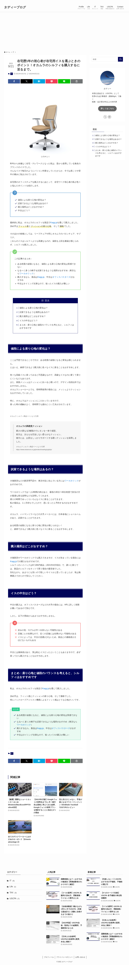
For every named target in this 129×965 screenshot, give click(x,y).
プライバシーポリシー (64, 957)
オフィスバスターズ (61, 277)
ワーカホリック (26, 273)
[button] (14, 81)
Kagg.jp (53, 222)
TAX (13, 893)
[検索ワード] (107, 59)
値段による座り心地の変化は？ (34, 308)
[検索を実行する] (120, 59)
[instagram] (116, 1)
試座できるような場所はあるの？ (35, 312)
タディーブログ (15, 7)
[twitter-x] (113, 1)
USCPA (14, 898)
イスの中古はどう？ (29, 320)
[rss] (120, 1)
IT (11, 73)
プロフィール (49, 957)
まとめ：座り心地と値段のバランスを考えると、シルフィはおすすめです (108, 153)
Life (13, 886)
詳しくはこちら (107, 108)
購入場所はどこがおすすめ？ (33, 316)
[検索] (123, 1)
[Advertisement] (64, 30)
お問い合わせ (80, 957)
